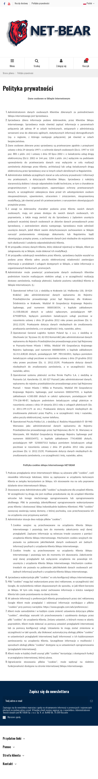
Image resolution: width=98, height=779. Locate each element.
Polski (89, 3)
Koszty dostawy (21, 3)
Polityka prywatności (40, 3)
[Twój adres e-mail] (45, 700)
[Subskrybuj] (91, 700)
